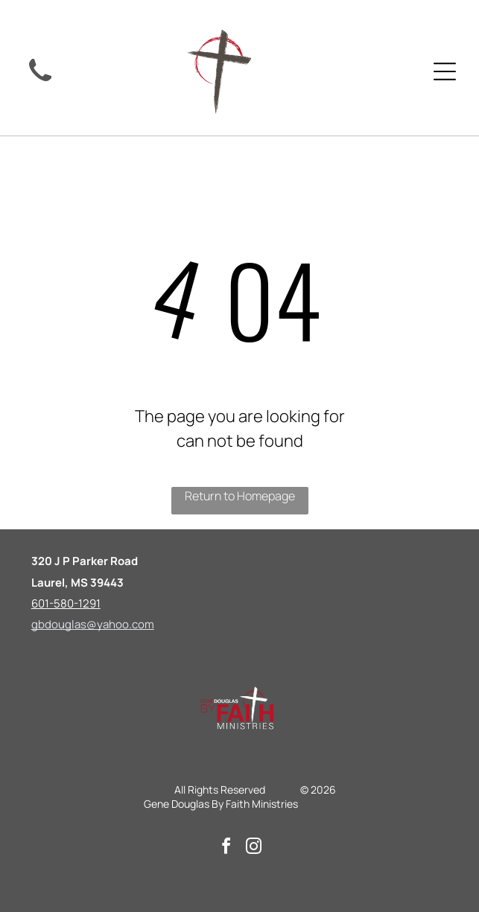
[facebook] (226, 848)
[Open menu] (445, 71)
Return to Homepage (240, 496)
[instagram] (253, 848)
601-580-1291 (66, 603)
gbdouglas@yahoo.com (92, 624)
